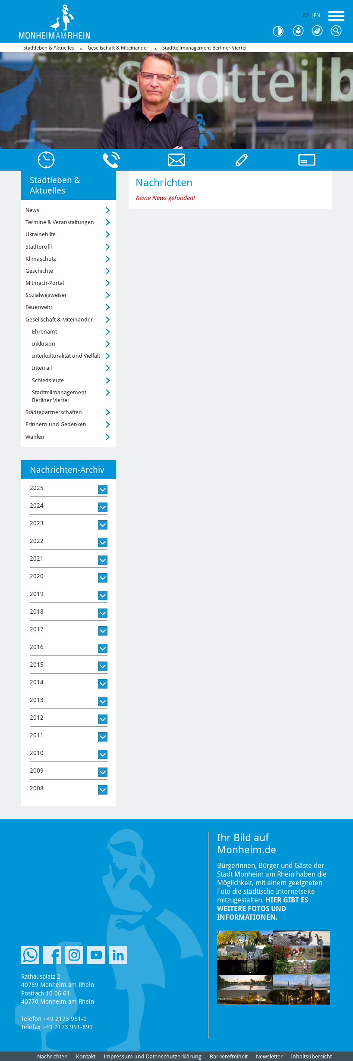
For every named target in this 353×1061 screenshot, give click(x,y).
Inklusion (43, 343)
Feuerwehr (39, 307)
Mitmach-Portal (44, 283)
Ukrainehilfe (40, 234)
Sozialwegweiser (46, 295)
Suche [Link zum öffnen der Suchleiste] (338, 31)
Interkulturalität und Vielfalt (66, 356)
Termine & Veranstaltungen (59, 222)
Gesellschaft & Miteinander (118, 48)
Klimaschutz (40, 259)
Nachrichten (52, 1056)
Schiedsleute (48, 380)
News (32, 210)
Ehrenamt (44, 331)
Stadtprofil (38, 246)
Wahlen (34, 437)
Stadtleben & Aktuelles (48, 48)
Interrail (42, 368)
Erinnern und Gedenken (55, 424)
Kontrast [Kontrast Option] (281, 31)
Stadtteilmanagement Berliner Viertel (204, 48)
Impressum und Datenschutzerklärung (153, 1056)
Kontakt (85, 1056)
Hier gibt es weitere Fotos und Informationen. (262, 908)
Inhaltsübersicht (311, 1056)
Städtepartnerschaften (53, 412)
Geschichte (39, 271)
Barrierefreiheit (229, 1056)
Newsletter (269, 1056)
